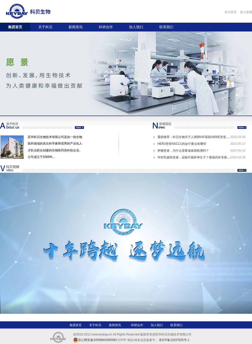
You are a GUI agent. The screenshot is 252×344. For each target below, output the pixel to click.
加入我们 (136, 27)
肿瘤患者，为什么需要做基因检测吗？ (183, 150)
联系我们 (166, 27)
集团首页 (15, 27)
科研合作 (106, 27)
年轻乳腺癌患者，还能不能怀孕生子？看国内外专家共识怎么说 (200, 157)
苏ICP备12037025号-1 (174, 340)
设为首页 (231, 12)
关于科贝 (45, 27)
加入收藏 (246, 12)
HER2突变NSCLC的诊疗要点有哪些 (182, 144)
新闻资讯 (76, 27)
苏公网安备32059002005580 (97, 340)
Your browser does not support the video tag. (126, 243)
